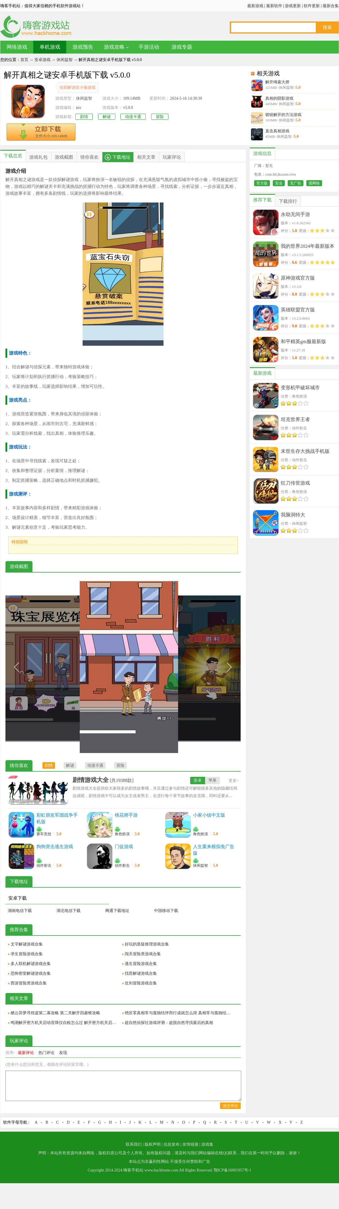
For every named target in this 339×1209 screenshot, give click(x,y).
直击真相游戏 (277, 131)
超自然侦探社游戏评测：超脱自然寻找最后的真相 (169, 1023)
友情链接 (190, 1144)
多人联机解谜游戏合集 (31, 964)
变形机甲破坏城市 (300, 387)
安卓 (198, 780)
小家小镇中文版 (209, 815)
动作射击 (43, 865)
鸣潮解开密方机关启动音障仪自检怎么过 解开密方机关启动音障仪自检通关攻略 (65, 1023)
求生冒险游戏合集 (27, 954)
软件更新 (312, 6)
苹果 (213, 780)
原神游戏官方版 (298, 278)
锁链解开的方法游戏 (283, 115)
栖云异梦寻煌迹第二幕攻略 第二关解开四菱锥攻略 (55, 1013)
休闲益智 (65, 60)
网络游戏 (17, 47)
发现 (63, 1053)
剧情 (84, 117)
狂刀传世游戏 (295, 483)
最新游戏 (255, 6)
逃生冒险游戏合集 (141, 964)
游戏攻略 (114, 47)
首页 (24, 60)
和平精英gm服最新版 (303, 341)
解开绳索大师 (277, 82)
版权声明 (153, 1144)
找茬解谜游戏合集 (141, 973)
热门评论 (46, 1053)
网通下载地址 (117, 911)
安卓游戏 (42, 60)
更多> (234, 781)
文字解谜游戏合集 (27, 944)
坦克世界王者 (295, 419)
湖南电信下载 (20, 911)
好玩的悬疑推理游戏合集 (147, 944)
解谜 (107, 117)
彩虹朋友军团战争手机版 (57, 818)
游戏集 (207, 1144)
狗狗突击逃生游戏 (54, 846)
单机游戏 (50, 47)
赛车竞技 (43, 834)
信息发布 (171, 1144)
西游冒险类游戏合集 (29, 983)
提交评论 (230, 1106)
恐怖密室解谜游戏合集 (31, 973)
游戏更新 (293, 6)
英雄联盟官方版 (298, 309)
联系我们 (134, 1144)
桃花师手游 (126, 815)
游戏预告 (83, 47)
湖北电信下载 (69, 911)
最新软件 (274, 6)
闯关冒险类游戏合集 (143, 954)
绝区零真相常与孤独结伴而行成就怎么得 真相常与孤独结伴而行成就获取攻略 (179, 1013)
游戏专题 (182, 47)
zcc (78, 107)
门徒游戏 (124, 846)
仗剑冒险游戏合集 (141, 983)
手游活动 (149, 47)
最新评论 (26, 1053)
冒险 (160, 117)
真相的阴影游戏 (279, 98)
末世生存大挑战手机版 (305, 451)
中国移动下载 (166, 911)
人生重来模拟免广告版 (213, 850)
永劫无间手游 (295, 214)
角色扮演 (122, 834)
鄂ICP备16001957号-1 (232, 1170)
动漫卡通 (133, 117)
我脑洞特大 (293, 515)
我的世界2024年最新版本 (307, 246)
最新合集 (331, 6)
